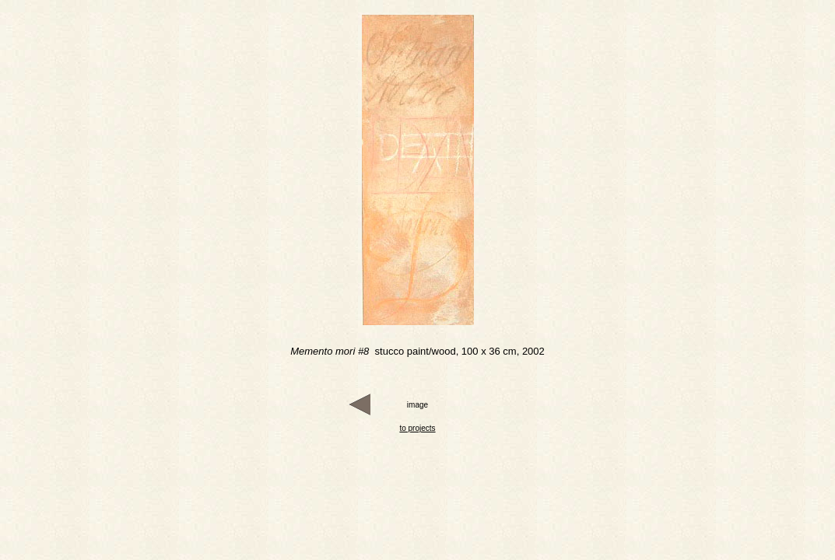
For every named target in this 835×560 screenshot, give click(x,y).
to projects (417, 428)
